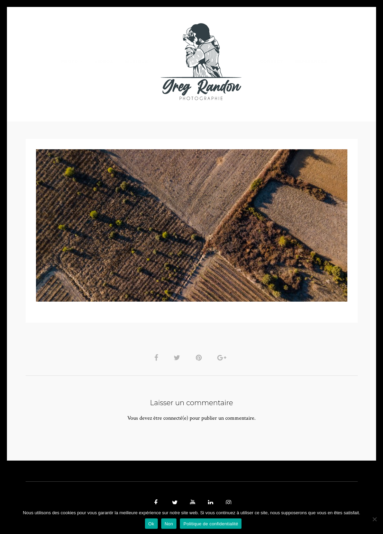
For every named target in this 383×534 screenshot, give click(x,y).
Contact (271, 61)
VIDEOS (103, 61)
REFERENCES (311, 61)
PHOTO (70, 61)
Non (169, 523)
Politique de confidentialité (210, 523)
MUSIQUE (136, 61)
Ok (151, 523)
